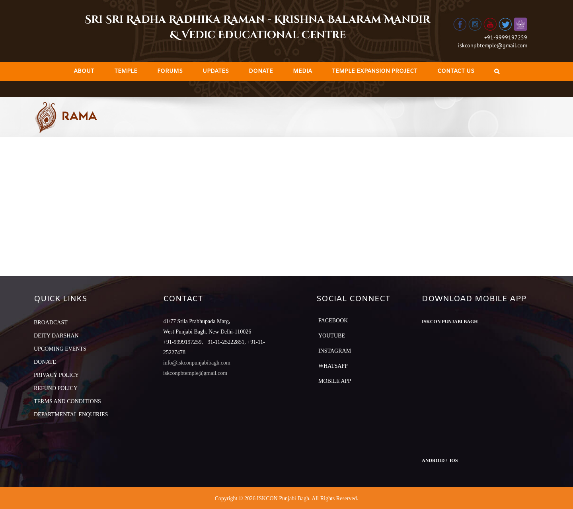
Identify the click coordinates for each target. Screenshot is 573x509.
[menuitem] (84, 71)
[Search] (496, 71)
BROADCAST (51, 323)
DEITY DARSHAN (56, 336)
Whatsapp (333, 366)
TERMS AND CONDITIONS (67, 401)
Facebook (333, 321)
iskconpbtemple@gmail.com (492, 45)
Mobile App (334, 381)
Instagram (334, 351)
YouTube (331, 336)
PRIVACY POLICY (56, 375)
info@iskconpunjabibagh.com (196, 363)
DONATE (45, 362)
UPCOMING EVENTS (60, 349)
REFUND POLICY (56, 388)
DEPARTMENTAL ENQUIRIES (71, 414)
